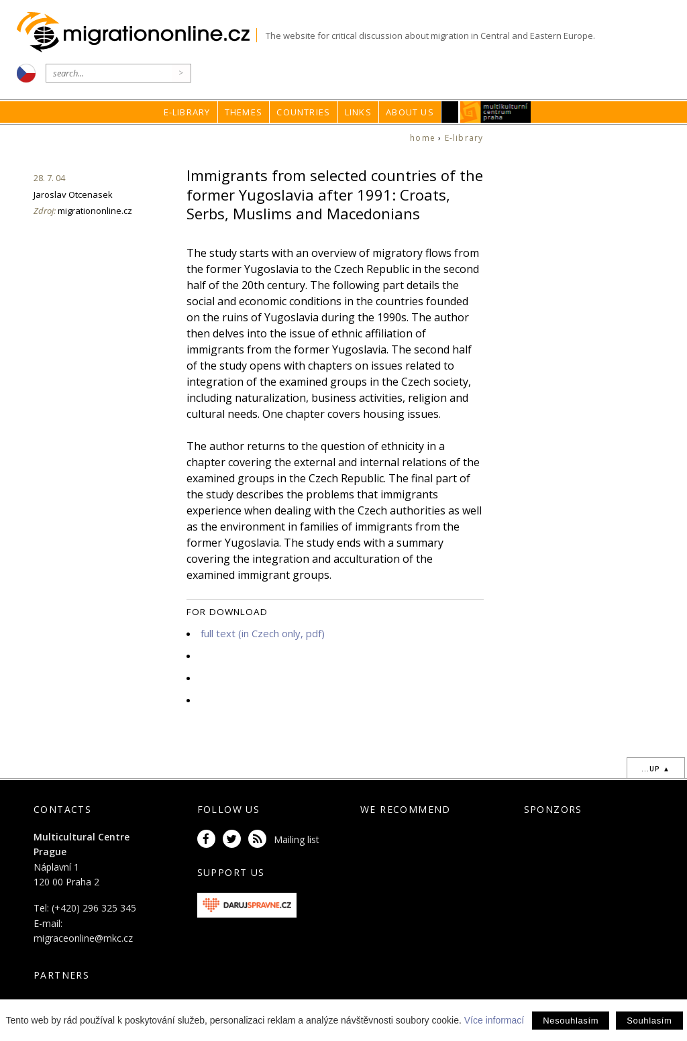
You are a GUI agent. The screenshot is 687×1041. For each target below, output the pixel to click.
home (422, 138)
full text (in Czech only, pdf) (263, 633)
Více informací (494, 1020)
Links (358, 112)
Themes (243, 112)
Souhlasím (649, 1021)
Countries (303, 112)
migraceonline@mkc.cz (83, 938)
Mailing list (296, 839)
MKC (495, 112)
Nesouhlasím (570, 1021)
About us (410, 112)
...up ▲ (655, 768)
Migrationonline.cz (136, 32)
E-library (187, 112)
